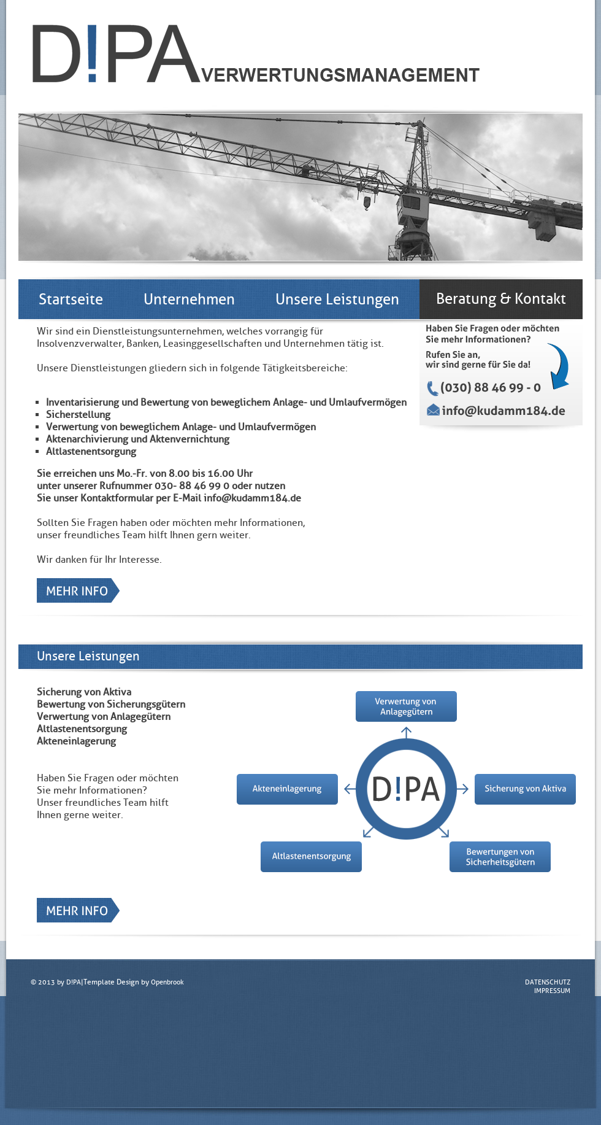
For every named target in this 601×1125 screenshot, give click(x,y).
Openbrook (167, 982)
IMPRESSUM (552, 990)
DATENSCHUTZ (547, 982)
